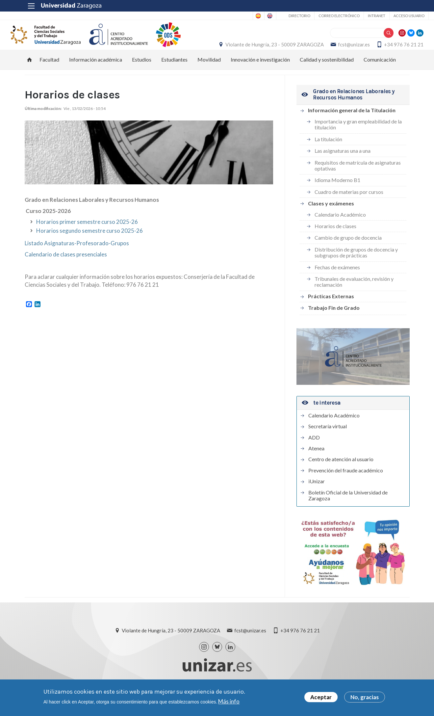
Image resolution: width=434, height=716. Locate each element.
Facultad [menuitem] (49, 74)
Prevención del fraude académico (345, 485)
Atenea (316, 463)
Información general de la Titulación (352, 125)
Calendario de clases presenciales (66, 269)
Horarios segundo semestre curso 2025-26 (89, 245)
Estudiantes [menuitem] (174, 74)
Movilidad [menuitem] (209, 74)
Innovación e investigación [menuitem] (260, 74)
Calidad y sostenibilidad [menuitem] (327, 74)
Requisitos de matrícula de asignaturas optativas (358, 180)
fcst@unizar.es (394, 45)
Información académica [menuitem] (95, 74)
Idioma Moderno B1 (337, 195)
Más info (229, 701)
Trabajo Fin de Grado (334, 322)
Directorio (280, 15)
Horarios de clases (335, 241)
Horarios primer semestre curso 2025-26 (87, 236)
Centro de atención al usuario (340, 474)
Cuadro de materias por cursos (349, 206)
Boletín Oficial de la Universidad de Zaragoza (348, 510)
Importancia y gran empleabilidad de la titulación (358, 139)
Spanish (222, 15)
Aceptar (321, 697)
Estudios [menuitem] (141, 74)
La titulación (328, 154)
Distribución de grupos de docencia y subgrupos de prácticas (356, 267)
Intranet (357, 15)
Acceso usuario (389, 15)
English (248, 15)
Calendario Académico (340, 229)
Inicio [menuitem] (30, 74)
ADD (314, 452)
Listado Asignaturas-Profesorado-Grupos (77, 257)
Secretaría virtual (327, 441)
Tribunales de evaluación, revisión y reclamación (354, 296)
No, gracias (364, 697)
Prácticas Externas (331, 311)
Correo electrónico (320, 15)
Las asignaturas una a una (342, 166)
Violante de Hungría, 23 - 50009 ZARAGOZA (314, 45)
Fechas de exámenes (337, 282)
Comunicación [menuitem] (380, 74)
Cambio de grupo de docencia (348, 253)
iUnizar (316, 496)
